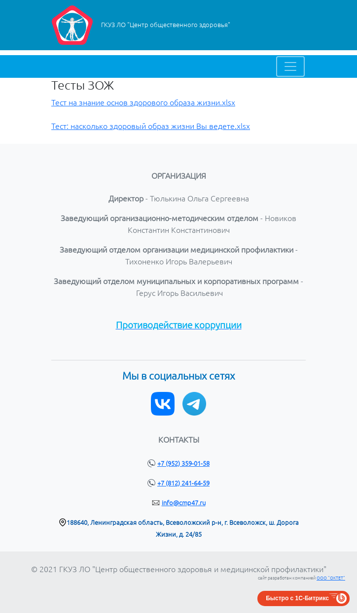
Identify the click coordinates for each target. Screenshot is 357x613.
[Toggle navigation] (290, 66)
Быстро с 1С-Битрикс (297, 598)
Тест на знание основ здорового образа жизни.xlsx (143, 102)
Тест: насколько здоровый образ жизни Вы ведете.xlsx (150, 126)
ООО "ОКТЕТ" (331, 578)
